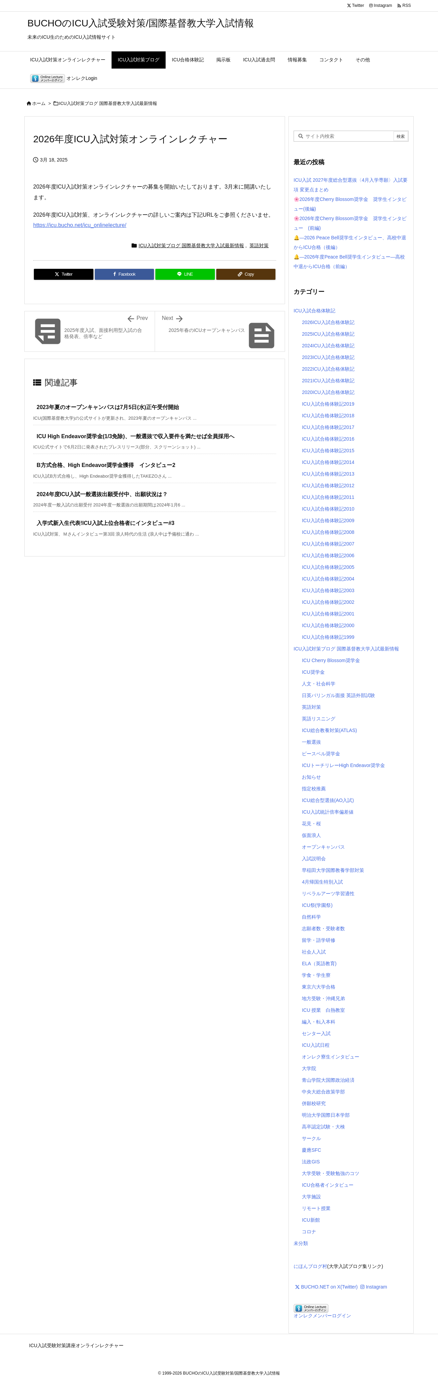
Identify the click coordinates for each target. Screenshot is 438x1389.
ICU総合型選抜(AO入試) (328, 800)
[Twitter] (63, 274)
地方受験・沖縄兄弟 (323, 998)
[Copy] (246, 274)
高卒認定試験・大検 (323, 1126)
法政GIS (311, 1161)
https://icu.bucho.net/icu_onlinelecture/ (79, 225)
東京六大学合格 (318, 987)
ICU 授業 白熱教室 (323, 1010)
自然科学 (311, 917)
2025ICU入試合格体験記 (328, 334)
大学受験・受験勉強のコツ (330, 1173)
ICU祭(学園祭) (317, 905)
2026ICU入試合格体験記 (328, 322)
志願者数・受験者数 (323, 928)
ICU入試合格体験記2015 (328, 450)
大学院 (309, 1068)
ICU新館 (311, 1220)
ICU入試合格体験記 (314, 310)
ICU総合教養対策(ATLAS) (329, 730)
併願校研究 (314, 1103)
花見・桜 (311, 823)
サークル (311, 1138)
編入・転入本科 (318, 1022)
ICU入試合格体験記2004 (328, 579)
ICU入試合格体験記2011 (328, 497)
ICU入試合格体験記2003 (328, 590)
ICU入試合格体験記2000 (328, 625)
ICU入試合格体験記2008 (328, 532)
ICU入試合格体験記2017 (328, 427)
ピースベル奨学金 (321, 753)
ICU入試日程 (315, 1045)
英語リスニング (318, 718)
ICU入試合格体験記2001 (328, 613)
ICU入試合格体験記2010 (328, 509)
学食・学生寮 (316, 975)
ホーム (39, 103)
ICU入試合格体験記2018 (328, 415)
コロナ (309, 1231)
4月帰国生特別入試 (322, 882)
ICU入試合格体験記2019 (328, 404)
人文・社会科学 (318, 683)
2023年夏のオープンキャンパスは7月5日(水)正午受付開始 (108, 407)
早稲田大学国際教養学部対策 (333, 870)
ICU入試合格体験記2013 (328, 474)
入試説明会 (314, 858)
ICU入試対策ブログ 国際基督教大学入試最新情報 (108, 103)
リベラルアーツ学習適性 (328, 893)
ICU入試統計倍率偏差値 (327, 812)
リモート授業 (316, 1208)
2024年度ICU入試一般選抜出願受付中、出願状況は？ (102, 494)
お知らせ (311, 777)
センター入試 (316, 1033)
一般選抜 (311, 742)
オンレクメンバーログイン (322, 1315)
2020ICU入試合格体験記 (328, 392)
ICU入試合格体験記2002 (328, 602)
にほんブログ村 (310, 1266)
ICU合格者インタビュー (327, 1185)
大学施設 (311, 1196)
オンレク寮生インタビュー (330, 1056)
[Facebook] (124, 274)
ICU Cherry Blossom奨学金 (331, 660)
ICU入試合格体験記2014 (328, 462)
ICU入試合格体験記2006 (328, 555)
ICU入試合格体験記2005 (328, 567)
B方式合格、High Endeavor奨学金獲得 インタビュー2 (106, 465)
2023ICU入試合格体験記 (328, 357)
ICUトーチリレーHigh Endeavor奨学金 (343, 765)
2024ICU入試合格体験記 (328, 345)
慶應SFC (311, 1150)
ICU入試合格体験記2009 (328, 520)
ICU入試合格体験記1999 (328, 637)
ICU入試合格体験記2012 (328, 485)
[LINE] (185, 274)
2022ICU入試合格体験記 (328, 369)
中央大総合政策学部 (323, 1091)
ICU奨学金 (313, 672)
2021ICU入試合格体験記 (328, 380)
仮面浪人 (311, 835)
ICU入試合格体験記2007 (328, 544)
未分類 (301, 1243)
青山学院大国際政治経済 (328, 1080)
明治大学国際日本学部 (326, 1115)
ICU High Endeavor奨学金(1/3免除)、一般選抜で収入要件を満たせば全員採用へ (135, 436)
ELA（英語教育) (319, 963)
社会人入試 (314, 952)
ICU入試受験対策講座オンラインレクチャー (76, 1345)
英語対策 (259, 245)
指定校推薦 (314, 788)
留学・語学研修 (318, 940)
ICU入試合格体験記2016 (328, 439)
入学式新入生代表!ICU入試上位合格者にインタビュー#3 (106, 523)
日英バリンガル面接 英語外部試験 (338, 695)
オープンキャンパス (323, 847)
